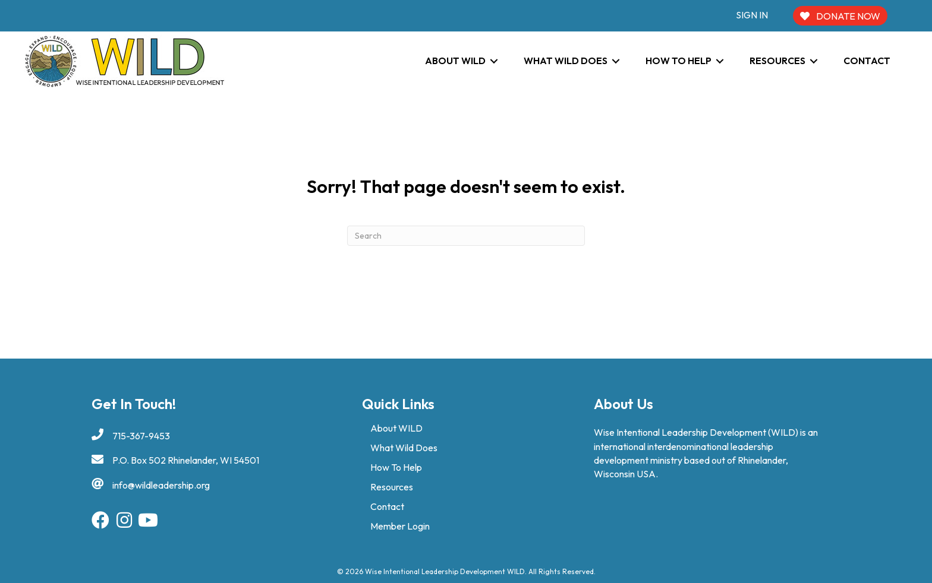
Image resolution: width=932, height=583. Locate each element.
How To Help (396, 467)
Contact (387, 506)
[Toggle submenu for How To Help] (720, 61)
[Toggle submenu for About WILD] (494, 61)
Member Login (400, 526)
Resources (391, 487)
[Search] (466, 236)
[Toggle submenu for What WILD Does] (616, 61)
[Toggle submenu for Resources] (814, 61)
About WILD (396, 428)
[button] (100, 520)
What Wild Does (403, 448)
